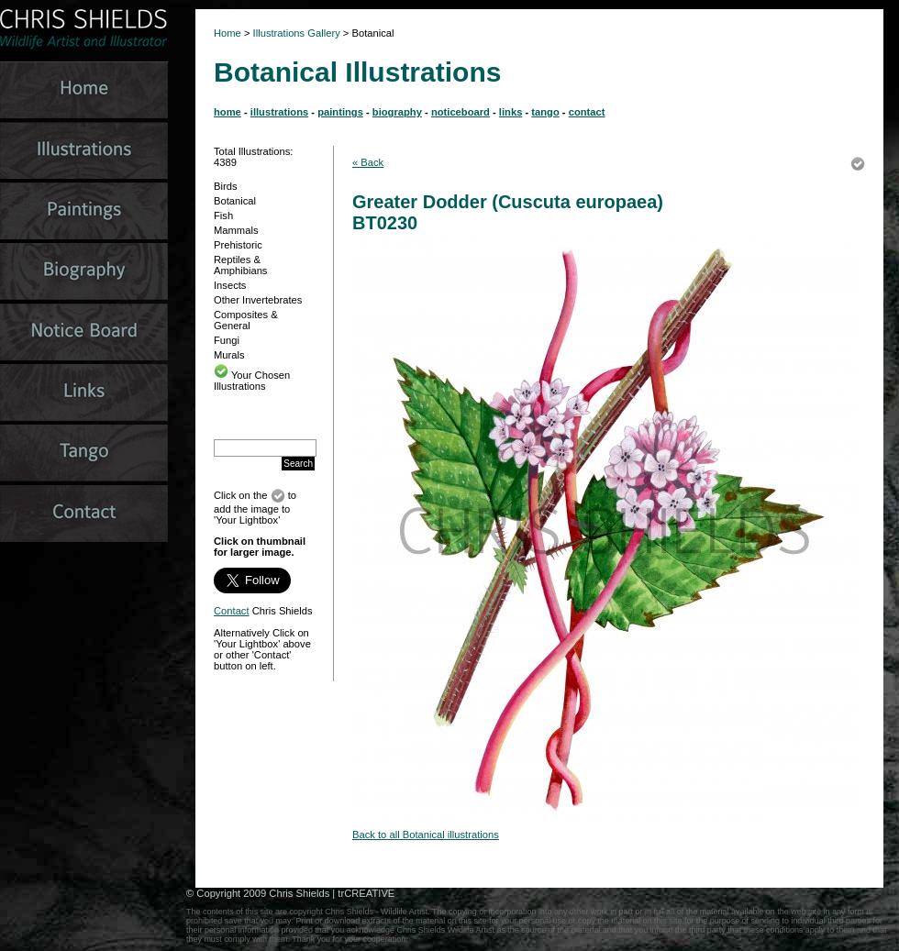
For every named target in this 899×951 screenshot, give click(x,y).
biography (397, 111)
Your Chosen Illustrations (252, 381)
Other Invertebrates (258, 299)
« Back (367, 162)
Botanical (235, 200)
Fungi (226, 340)
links (511, 111)
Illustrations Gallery (295, 33)
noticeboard (460, 111)
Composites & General (246, 320)
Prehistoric (238, 244)
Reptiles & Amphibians (240, 265)
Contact (232, 610)
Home (227, 33)
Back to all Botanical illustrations (425, 834)
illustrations (279, 111)
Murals (229, 354)
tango (545, 111)
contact (587, 111)
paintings (340, 111)
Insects (230, 285)
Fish (223, 215)
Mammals (236, 230)
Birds (226, 186)
